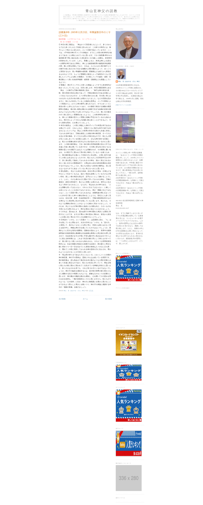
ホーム (85, 299)
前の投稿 (108, 299)
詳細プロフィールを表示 (123, 105)
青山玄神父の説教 (101, 11)
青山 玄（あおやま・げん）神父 (129, 81)
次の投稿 (62, 299)
